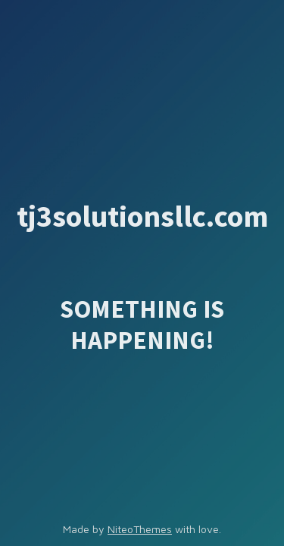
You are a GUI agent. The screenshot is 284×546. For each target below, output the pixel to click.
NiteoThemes (140, 528)
